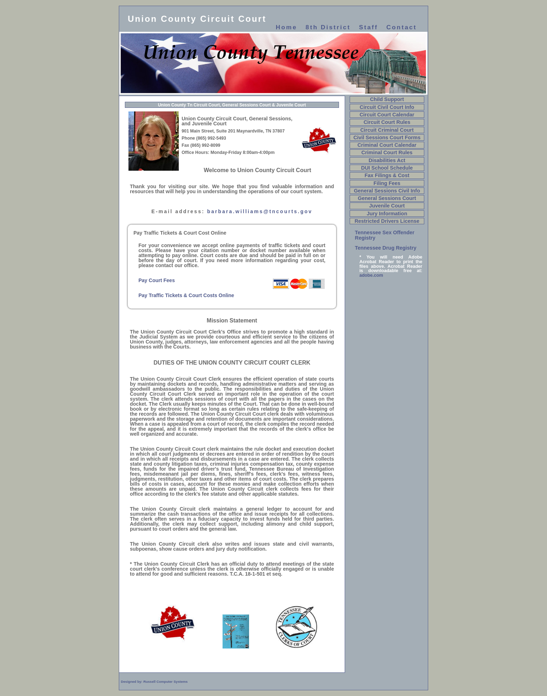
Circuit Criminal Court (387, 130)
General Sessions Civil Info (387, 191)
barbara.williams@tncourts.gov (260, 211)
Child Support (387, 99)
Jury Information (387, 213)
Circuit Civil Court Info (387, 107)
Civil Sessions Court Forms (386, 137)
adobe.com (371, 275)
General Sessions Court (387, 198)
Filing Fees (387, 183)
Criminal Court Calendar (387, 145)
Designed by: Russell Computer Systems (154, 682)
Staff (368, 27)
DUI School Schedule (387, 168)
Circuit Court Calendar (387, 114)
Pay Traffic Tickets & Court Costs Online (186, 295)
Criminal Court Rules (386, 152)
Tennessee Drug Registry (385, 248)
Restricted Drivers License (387, 221)
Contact (401, 27)
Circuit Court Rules (387, 122)
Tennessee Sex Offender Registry (385, 235)
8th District (327, 27)
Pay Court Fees (156, 280)
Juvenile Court (387, 206)
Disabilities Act (387, 160)
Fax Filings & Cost (387, 175)
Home (286, 27)
